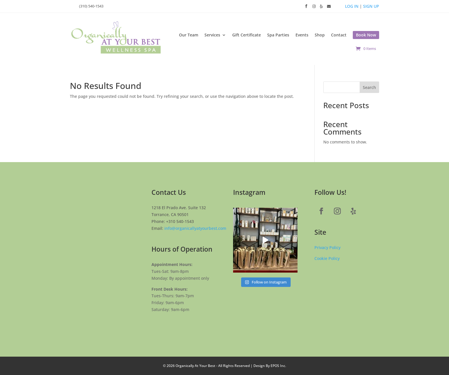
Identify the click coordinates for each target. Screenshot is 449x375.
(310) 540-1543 (91, 6)
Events (302, 35)
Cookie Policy (327, 258)
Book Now (366, 35)
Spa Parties (278, 35)
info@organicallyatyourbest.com (195, 228)
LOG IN (352, 6)
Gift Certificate (246, 35)
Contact (338, 35)
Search (369, 87)
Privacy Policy (327, 247)
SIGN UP (371, 6)
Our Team (188, 35)
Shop (320, 35)
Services (212, 35)
